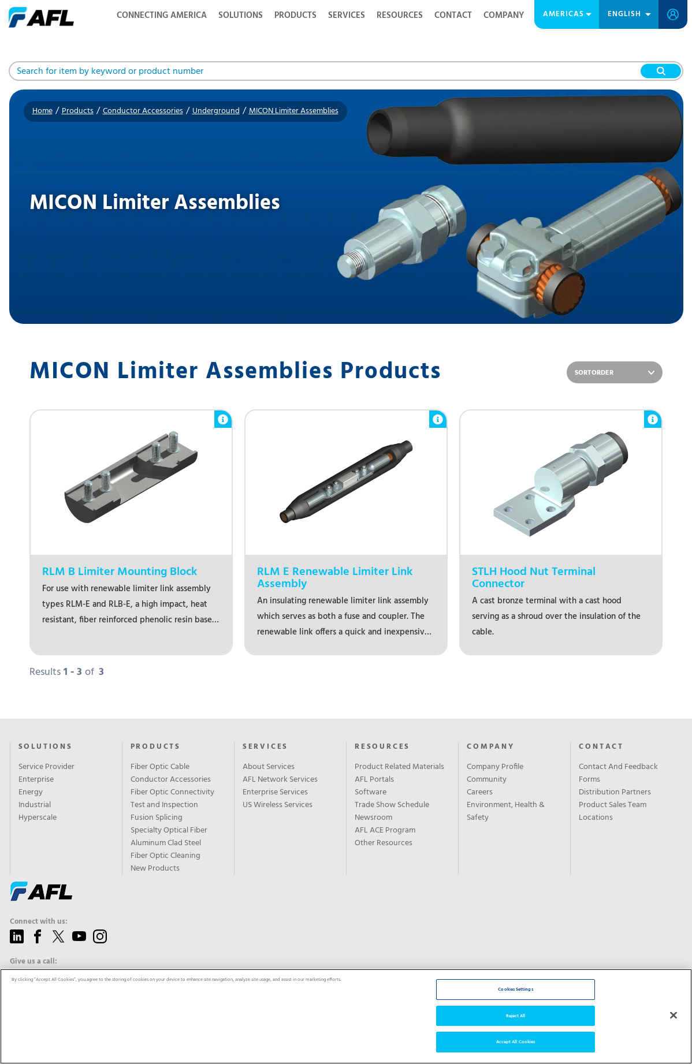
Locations (596, 818)
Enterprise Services (275, 792)
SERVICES (265, 747)
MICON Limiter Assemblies (293, 111)
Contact (453, 16)
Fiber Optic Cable (160, 767)
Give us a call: (33, 961)
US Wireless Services (277, 805)
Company (503, 16)
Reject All (516, 1016)
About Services (269, 767)
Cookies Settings (515, 989)
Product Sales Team (612, 805)
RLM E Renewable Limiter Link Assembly (334, 578)
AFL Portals (374, 780)
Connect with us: (39, 922)
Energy (30, 792)
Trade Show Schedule (392, 805)
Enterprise (36, 780)
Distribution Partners (615, 792)
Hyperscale (37, 818)
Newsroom (373, 818)
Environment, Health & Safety (506, 811)
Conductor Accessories (143, 111)
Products (295, 16)
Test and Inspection (164, 805)
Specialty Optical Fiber (169, 830)
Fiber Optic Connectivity (172, 792)
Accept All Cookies (515, 1042)
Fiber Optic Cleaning (165, 856)
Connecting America (162, 16)
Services (346, 16)
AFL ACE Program (385, 830)
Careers (480, 792)
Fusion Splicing (157, 818)
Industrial (34, 805)
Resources (400, 16)
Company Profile (495, 767)
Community (487, 780)
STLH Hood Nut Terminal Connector (534, 578)
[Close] (673, 1015)
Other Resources (383, 843)
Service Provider (46, 767)
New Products (155, 869)
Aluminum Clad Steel (166, 843)
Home (42, 111)
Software (370, 792)
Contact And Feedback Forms (618, 773)
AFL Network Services (280, 780)
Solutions (240, 16)
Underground (216, 111)
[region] (346, 1016)
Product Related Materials (399, 767)
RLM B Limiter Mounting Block (119, 572)
